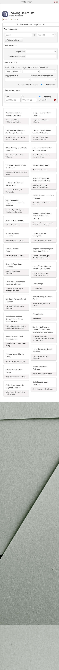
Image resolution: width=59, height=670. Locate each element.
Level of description (12, 67)
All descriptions (48, 84)
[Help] (55, 99)
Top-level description (17, 56)
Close (56, 2)
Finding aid (44, 67)
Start (7, 96)
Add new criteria (14, 40)
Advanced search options (31, 24)
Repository (20, 51)
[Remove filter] (17, 19)
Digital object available (31, 67)
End (23, 96)
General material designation (42, 76)
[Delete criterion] (55, 34)
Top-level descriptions (28, 84)
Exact (42, 100)
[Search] (18, 35)
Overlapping (45, 97)
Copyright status (11, 76)
